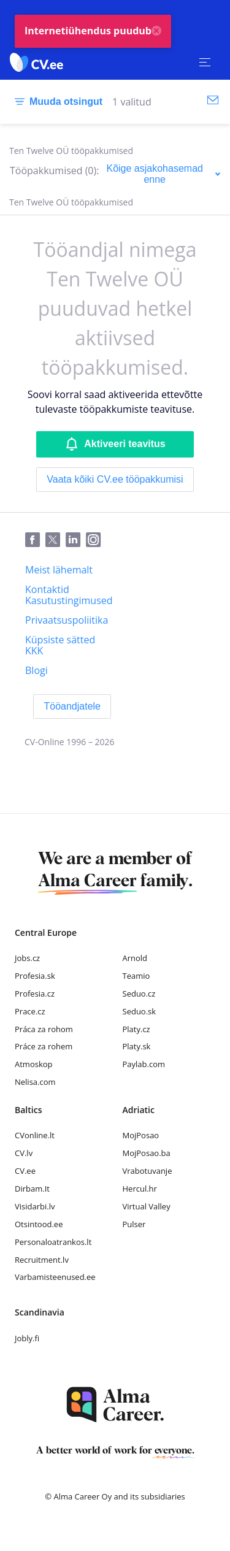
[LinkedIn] (76, 540)
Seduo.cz (139, 993)
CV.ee (25, 1170)
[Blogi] (36, 670)
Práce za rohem (43, 1046)
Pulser (134, 1224)
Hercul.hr (140, 1188)
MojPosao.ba (147, 1152)
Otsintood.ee (39, 1224)
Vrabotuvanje (147, 1170)
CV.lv (24, 1152)
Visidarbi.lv (35, 1206)
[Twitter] (55, 540)
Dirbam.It (32, 1188)
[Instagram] (96, 540)
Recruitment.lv (42, 1259)
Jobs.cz (27, 957)
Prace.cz (30, 1011)
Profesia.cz (35, 993)
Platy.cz (136, 1029)
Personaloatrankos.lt (53, 1241)
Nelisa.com (35, 1081)
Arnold (135, 957)
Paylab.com (144, 1064)
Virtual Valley (147, 1206)
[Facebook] (35, 540)
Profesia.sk (35, 975)
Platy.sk (137, 1046)
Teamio (136, 975)
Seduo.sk (139, 1011)
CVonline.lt (35, 1135)
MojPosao (141, 1135)
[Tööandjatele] (72, 706)
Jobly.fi (27, 1338)
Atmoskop (34, 1064)
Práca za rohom (44, 1029)
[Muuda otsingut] (56, 102)
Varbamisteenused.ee (55, 1276)
